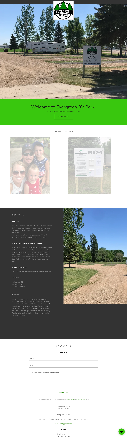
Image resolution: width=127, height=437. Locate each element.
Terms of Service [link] (80, 399)
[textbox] (63, 358)
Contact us (63, 117)
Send (63, 392)
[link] (63, 1)
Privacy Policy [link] (70, 399)
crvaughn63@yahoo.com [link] (63, 424)
